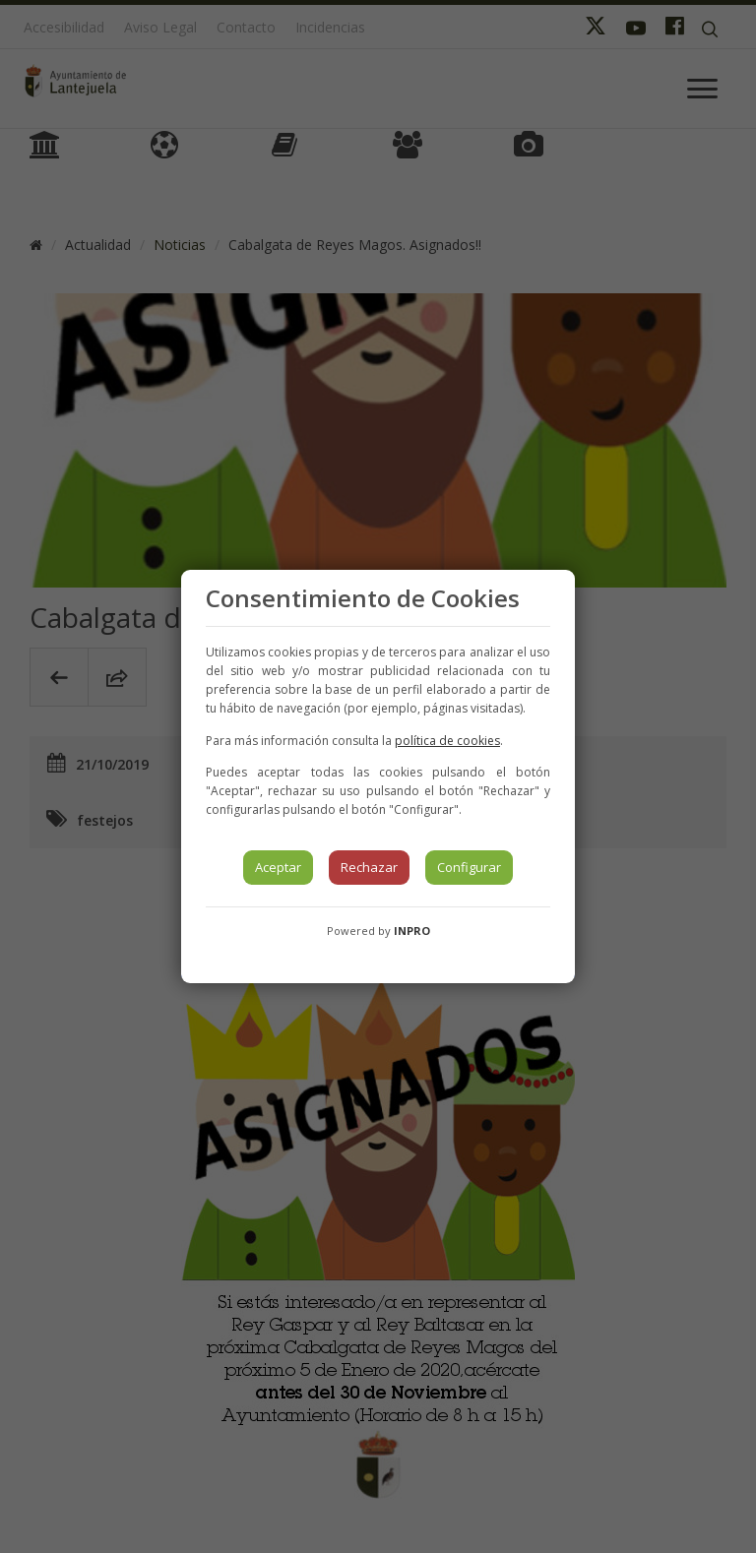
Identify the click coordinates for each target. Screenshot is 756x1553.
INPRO (412, 930)
